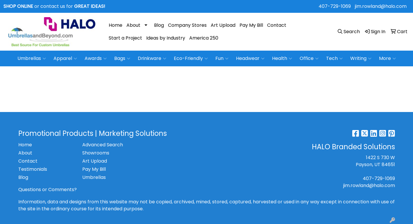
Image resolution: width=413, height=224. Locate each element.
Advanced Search (102, 144)
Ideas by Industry (165, 38)
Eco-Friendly (191, 58)
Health (282, 58)
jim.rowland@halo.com (381, 6)
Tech (334, 58)
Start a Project (125, 38)
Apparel (65, 58)
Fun (221, 58)
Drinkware (152, 58)
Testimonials (32, 169)
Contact (276, 25)
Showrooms (95, 153)
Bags (122, 58)
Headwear (250, 58)
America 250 (203, 38)
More (387, 58)
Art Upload (223, 25)
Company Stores (187, 25)
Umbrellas (31, 58)
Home (115, 25)
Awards (96, 58)
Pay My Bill (251, 25)
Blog (159, 25)
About (133, 25)
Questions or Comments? (47, 189)
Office (309, 58)
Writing (360, 58)
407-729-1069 (335, 6)
